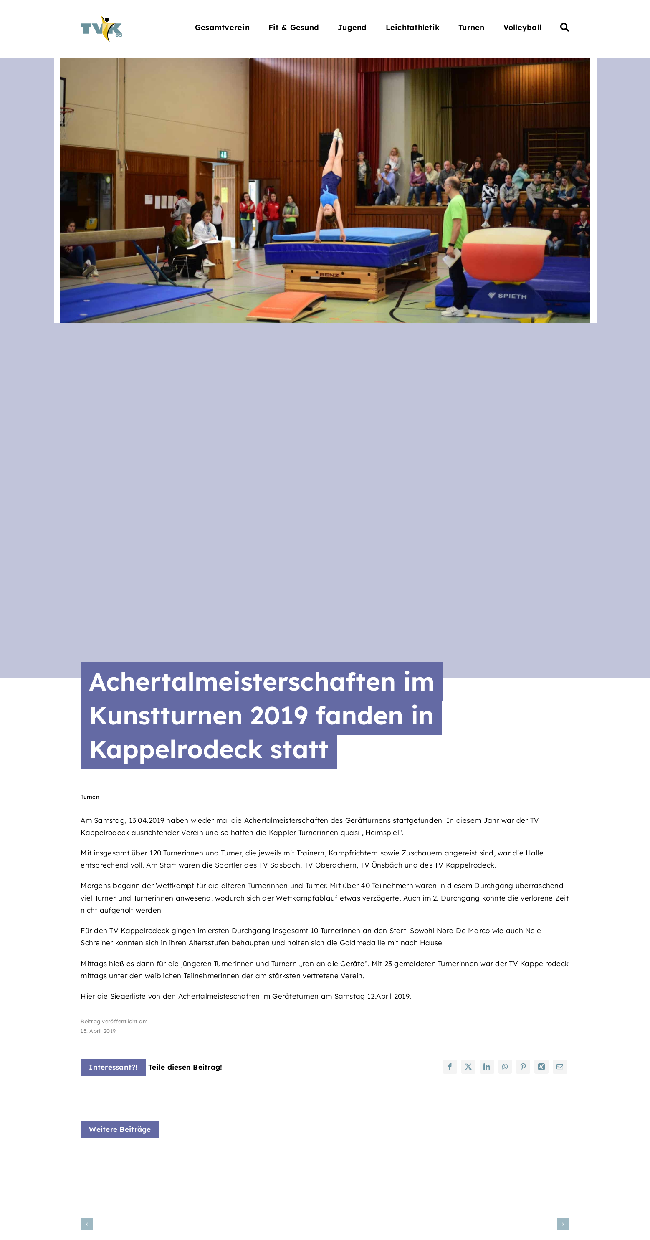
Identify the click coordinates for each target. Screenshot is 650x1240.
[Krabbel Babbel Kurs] (156, 1157)
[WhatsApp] (505, 1067)
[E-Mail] (560, 1067)
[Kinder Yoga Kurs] (494, 1157)
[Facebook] (450, 1067)
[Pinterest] (523, 1067)
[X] (468, 1067)
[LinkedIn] (487, 1067)
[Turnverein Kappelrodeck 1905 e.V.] (101, 19)
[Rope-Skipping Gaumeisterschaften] (325, 1157)
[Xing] (541, 1067)
